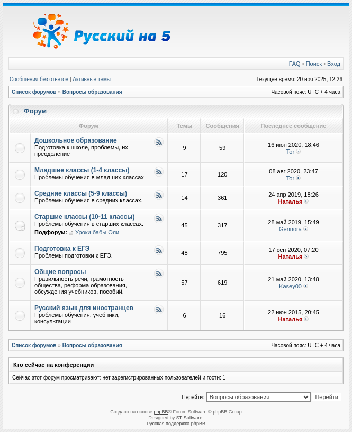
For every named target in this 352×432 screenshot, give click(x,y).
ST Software (189, 417)
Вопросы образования (92, 92)
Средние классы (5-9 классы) (80, 193)
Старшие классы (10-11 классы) (84, 217)
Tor (290, 151)
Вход (333, 63)
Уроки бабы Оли (97, 232)
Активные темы (92, 79)
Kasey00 (290, 286)
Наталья (290, 201)
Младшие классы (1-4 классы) (81, 170)
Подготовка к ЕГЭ (61, 248)
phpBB (161, 412)
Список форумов (34, 92)
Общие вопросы (60, 272)
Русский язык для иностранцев (83, 308)
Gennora (290, 229)
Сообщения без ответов (39, 79)
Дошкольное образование (75, 140)
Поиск (314, 63)
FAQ (295, 63)
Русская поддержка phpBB (176, 423)
